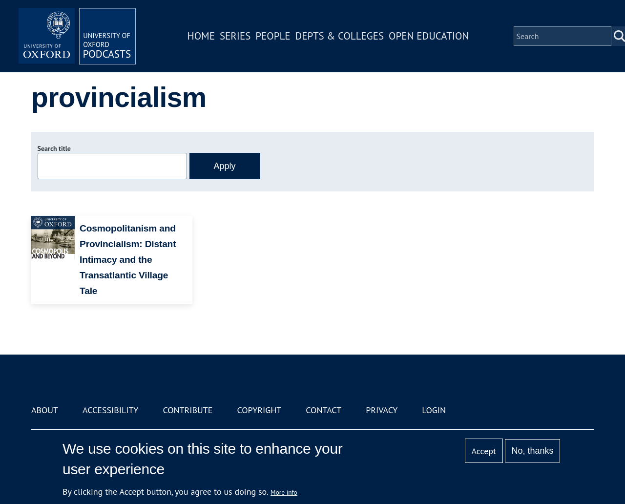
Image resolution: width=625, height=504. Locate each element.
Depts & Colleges (339, 35)
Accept (483, 451)
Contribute (187, 410)
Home (201, 35)
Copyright (259, 410)
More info (284, 492)
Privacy (381, 410)
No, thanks (532, 451)
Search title (54, 148)
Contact (323, 410)
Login (434, 410)
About (44, 410)
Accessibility (110, 410)
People (272, 35)
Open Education (429, 35)
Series (235, 35)
